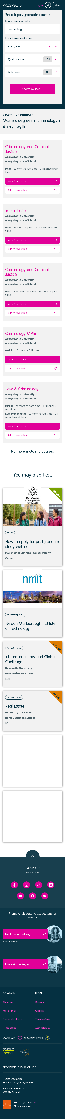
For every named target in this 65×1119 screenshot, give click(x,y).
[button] (32, 46)
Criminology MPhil (20, 333)
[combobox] (32, 29)
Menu (58, 5)
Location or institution (18, 38)
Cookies (40, 1010)
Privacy (39, 1002)
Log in (39, 5)
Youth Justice (16, 210)
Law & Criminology (22, 388)
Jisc (34, 1102)
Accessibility (42, 1027)
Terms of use (42, 1019)
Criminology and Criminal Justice (27, 149)
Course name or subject (19, 21)
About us (8, 1002)
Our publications (12, 1019)
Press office (9, 1027)
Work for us (9, 1010)
